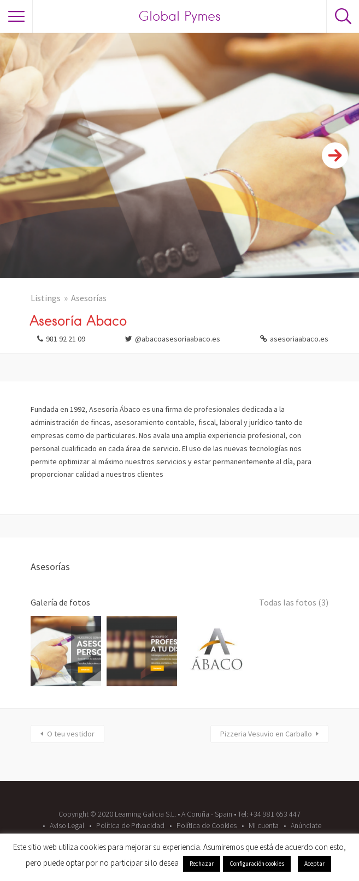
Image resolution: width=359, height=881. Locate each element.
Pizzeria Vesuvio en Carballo (266, 734)
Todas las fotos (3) (293, 602)
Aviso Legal (67, 825)
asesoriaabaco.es (299, 339)
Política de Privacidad (130, 825)
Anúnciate (306, 825)
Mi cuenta (264, 825)
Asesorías (89, 297)
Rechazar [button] (202, 863)
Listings (46, 297)
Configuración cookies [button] (256, 863)
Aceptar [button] (314, 863)
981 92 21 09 (65, 339)
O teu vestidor (71, 734)
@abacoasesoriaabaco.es (177, 339)
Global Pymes (179, 16)
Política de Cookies (206, 825)
